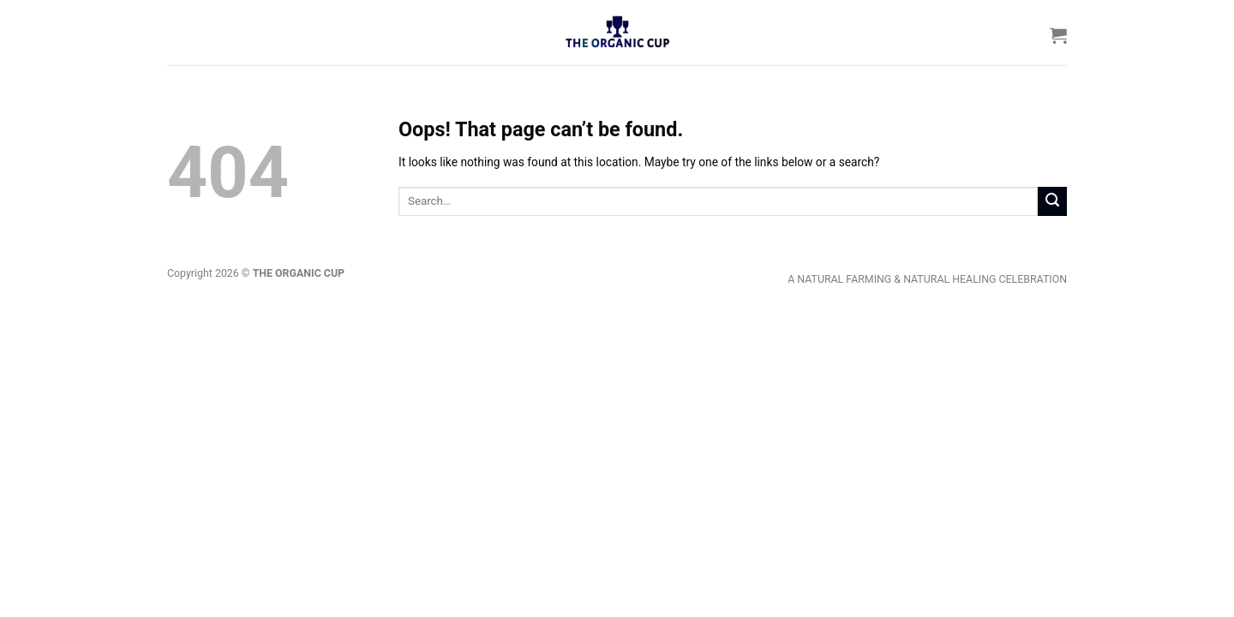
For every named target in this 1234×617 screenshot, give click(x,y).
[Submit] (1052, 201)
